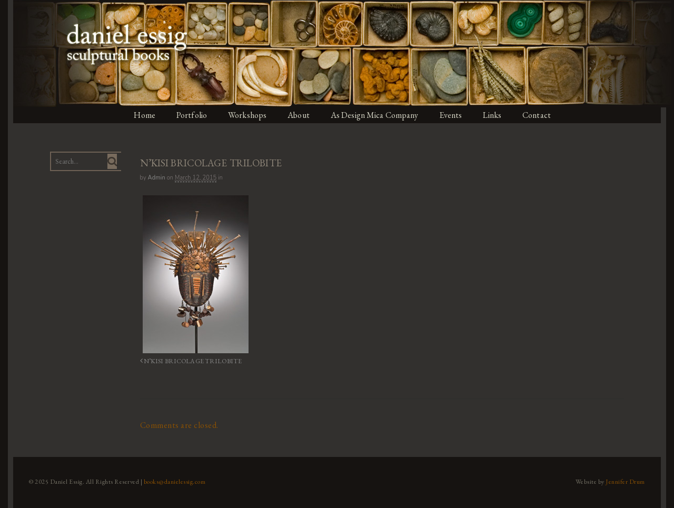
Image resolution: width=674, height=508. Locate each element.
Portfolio (190, 115)
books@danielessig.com (169, 478)
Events (457, 115)
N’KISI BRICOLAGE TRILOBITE (183, 360)
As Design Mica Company (378, 115)
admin (153, 178)
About (300, 115)
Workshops (247, 115)
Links (500, 115)
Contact (546, 115)
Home (142, 115)
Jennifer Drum (631, 478)
